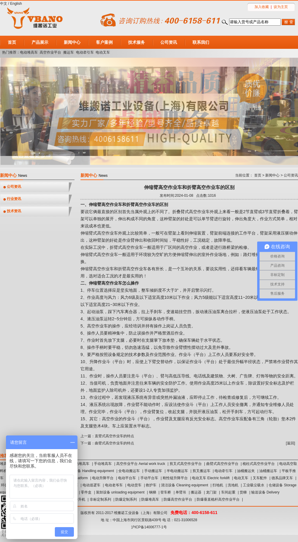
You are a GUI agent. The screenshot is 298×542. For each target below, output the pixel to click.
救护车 (151, 485)
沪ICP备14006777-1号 (149, 527)
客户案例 (104, 42)
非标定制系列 (100, 499)
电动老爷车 (114, 485)
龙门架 (211, 492)
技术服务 (136, 42)
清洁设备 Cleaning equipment (184, 485)
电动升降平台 (103, 478)
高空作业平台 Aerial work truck (140, 464)
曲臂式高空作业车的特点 (114, 443)
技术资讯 (14, 211)
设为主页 (281, 7)
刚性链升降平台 (175, 478)
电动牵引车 (85, 52)
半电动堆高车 (78, 464)
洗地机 (233, 485)
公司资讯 (168, 42)
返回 (290, 443)
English (16, 3)
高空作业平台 (50, 52)
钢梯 (152, 492)
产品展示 (40, 42)
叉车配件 (260, 478)
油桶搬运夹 (246, 471)
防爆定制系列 (126, 499)
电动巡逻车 (91, 485)
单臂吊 (181, 492)
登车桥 (165, 492)
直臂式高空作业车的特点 (114, 436)
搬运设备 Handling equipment (90, 471)
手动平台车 (149, 478)
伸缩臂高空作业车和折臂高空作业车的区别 (189, 187)
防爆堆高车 (150, 499)
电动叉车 (103, 52)
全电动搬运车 (129, 471)
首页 (12, 42)
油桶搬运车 (268, 471)
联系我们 (201, 42)
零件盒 (86, 492)
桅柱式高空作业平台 (259, 464)
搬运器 (196, 492)
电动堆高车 (29, 52)
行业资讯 (14, 199)
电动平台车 (127, 478)
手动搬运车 (153, 471)
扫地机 (217, 485)
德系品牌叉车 (282, 478)
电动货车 (134, 485)
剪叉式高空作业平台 (186, 464)
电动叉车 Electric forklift (210, 478)
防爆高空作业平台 (178, 499)
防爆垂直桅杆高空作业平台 (218, 499)
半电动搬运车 (177, 471)
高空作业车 (229, 418)
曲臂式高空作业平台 (222, 464)
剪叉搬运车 (201, 471)
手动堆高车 (103, 464)
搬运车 (68, 52)
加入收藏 (261, 7)
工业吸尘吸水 (253, 485)
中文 (3, 3)
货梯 (243, 492)
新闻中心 (72, 42)
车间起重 (228, 492)
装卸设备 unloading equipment (120, 492)
